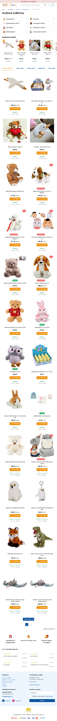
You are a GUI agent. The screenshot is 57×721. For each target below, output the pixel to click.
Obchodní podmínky (7, 682)
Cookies (4, 684)
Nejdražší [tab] (41, 68)
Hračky (17, 9)
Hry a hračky (10, 9)
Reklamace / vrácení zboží (8, 680)
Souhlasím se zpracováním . (42, 696)
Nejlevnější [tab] (31, 68)
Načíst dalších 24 (28, 619)
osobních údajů (49, 696)
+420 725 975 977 (7, 692)
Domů (3, 9)
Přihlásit (42, 700)
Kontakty (4, 686)
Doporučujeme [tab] (8, 68)
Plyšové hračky (25, 9)
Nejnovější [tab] (19, 68)
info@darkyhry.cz (7, 696)
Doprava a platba (6, 677)
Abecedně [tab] (51, 68)
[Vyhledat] (45, 5)
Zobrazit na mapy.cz (34, 684)
